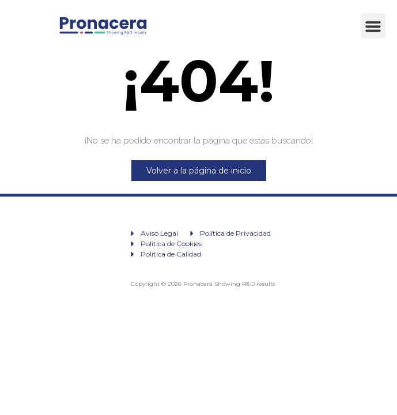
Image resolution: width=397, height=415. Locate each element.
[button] (373, 26)
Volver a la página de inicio (198, 170)
